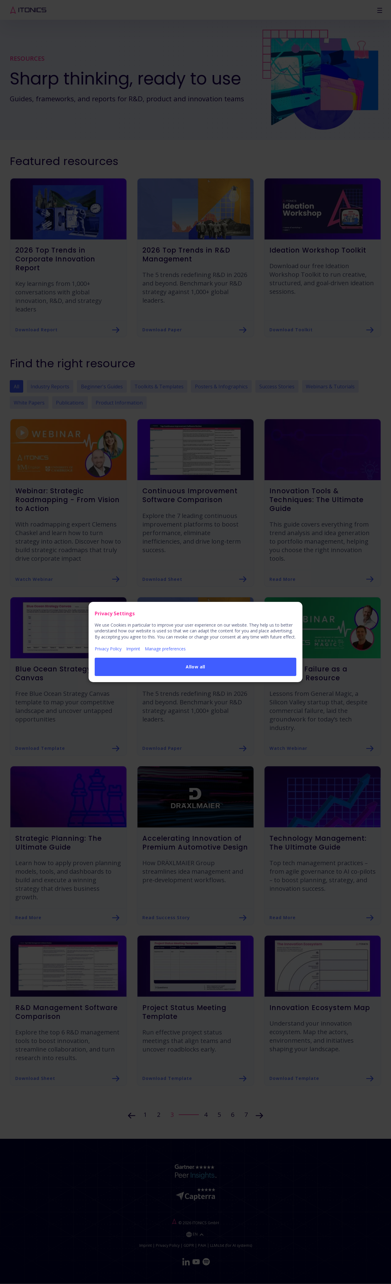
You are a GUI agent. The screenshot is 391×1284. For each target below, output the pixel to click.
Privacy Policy (108, 649)
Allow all (195, 667)
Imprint (133, 649)
